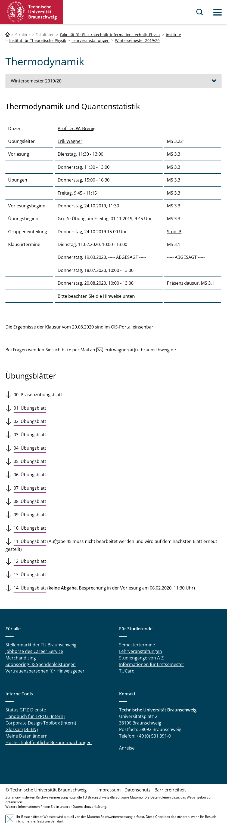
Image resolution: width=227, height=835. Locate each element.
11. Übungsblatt (30, 541)
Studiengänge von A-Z (141, 658)
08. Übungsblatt (30, 501)
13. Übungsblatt (30, 575)
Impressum (109, 790)
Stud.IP (174, 232)
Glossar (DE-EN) (21, 729)
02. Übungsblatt (30, 421)
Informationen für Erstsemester (151, 664)
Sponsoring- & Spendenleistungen (40, 664)
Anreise (127, 748)
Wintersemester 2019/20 (137, 40)
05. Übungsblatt (30, 461)
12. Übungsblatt (30, 561)
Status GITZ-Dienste (25, 710)
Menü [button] (217, 12)
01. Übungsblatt (30, 408)
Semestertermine (137, 645)
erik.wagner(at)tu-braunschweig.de (140, 350)
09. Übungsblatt (30, 515)
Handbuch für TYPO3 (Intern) (35, 716)
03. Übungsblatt (30, 435)
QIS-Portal (121, 327)
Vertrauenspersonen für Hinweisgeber (45, 671)
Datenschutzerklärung (89, 806)
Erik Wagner (70, 141)
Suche (200, 12)
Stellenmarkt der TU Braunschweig (40, 645)
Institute (173, 34)
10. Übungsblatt (30, 528)
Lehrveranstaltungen (90, 40)
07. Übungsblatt (30, 488)
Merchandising (20, 658)
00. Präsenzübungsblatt (38, 395)
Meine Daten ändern (26, 736)
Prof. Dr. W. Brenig (76, 128)
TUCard (127, 671)
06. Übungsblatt (30, 475)
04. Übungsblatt (30, 448)
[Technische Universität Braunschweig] (7, 34)
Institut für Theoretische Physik (37, 40)
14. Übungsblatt (30, 588)
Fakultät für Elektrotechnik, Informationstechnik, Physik (110, 34)
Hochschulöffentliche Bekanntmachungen (48, 742)
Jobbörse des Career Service (34, 651)
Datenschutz (138, 790)
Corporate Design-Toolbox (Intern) (40, 723)
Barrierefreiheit (170, 790)
